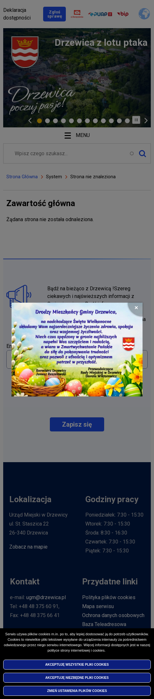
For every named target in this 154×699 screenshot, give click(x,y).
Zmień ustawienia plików (77, 691)
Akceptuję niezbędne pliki (77, 677)
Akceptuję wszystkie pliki (77, 664)
